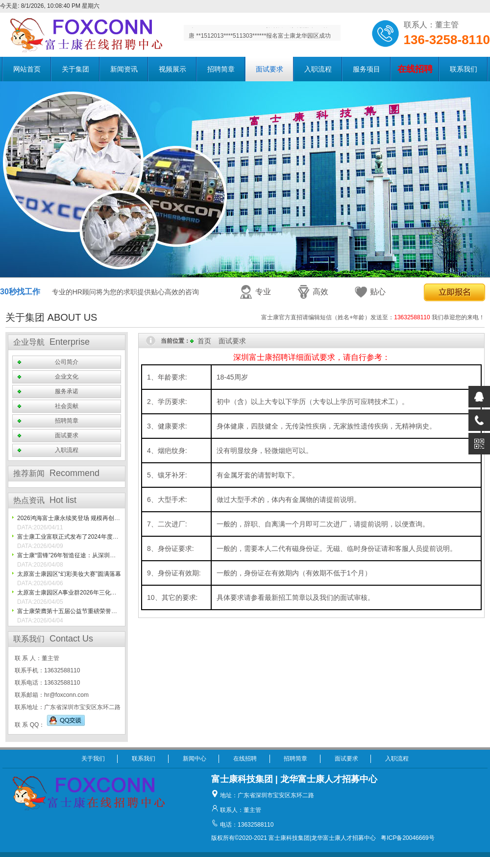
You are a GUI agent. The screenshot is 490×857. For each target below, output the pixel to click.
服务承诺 (66, 391)
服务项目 (366, 69)
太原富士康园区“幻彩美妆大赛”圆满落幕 (69, 574)
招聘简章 (221, 69)
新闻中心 (194, 758)
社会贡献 (66, 406)
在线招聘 (245, 758)
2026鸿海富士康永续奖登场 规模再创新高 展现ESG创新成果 (96, 518)
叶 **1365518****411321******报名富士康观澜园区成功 (260, 32)
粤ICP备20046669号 (407, 837)
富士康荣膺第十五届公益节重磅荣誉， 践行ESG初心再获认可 (97, 611)
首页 (204, 341)
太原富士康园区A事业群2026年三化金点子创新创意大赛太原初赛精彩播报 (114, 592)
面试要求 (269, 69)
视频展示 (172, 69)
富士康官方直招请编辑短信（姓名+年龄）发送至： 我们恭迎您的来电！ (373, 317)
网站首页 (27, 69)
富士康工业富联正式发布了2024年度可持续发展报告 (85, 536)
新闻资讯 (124, 69)
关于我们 (93, 758)
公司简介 (66, 361)
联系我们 (463, 69)
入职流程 (318, 69)
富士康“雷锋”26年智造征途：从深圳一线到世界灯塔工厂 (90, 555)
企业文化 (66, 376)
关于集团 (75, 69)
